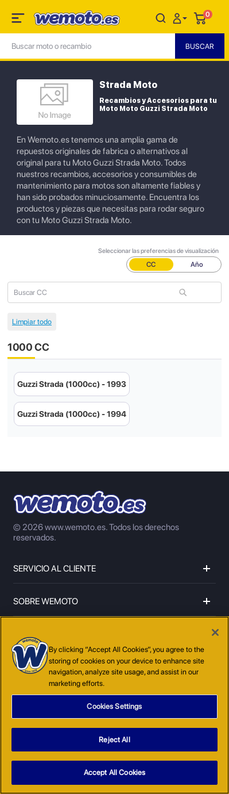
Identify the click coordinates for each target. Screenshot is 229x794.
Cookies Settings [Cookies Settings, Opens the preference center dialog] (114, 706)
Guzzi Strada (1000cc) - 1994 (71, 414)
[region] (114, 705)
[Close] (215, 632)
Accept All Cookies (114, 772)
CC (151, 264)
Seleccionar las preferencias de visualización (158, 251)
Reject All (114, 739)
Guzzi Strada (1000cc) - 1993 (71, 384)
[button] (181, 17)
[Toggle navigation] (19, 20)
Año (197, 264)
